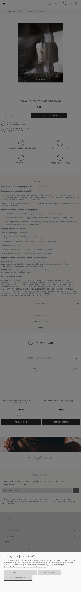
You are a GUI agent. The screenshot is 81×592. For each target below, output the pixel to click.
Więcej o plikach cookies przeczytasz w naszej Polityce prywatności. (25, 567)
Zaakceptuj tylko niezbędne (20, 572)
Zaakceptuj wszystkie (18, 577)
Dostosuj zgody (49, 572)
